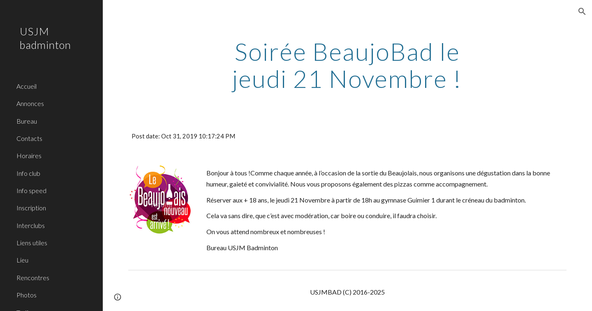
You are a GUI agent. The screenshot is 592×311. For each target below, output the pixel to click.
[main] (347, 65)
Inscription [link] (31, 208)
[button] (582, 11)
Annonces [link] (30, 103)
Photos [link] (26, 295)
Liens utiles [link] (31, 242)
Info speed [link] (31, 190)
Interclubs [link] (30, 225)
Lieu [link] (22, 260)
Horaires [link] (29, 155)
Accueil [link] (26, 86)
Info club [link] (28, 173)
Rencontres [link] (32, 277)
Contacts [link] (29, 138)
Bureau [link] (26, 121)
